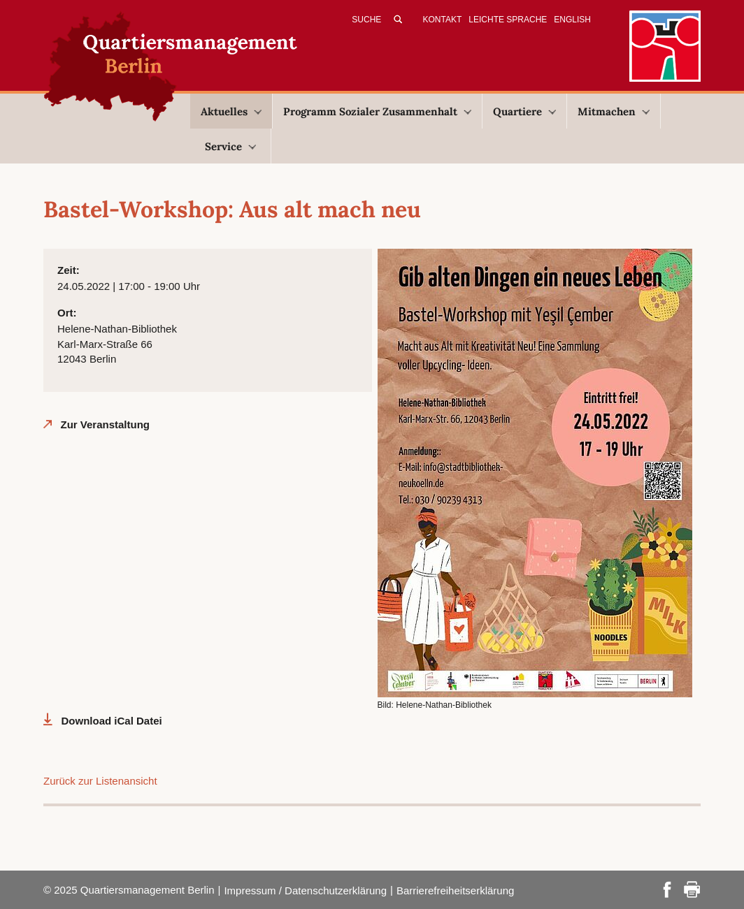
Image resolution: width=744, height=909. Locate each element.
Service (230, 146)
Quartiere (524, 111)
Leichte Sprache (507, 19)
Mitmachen (614, 111)
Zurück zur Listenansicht (100, 781)
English (572, 19)
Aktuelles (231, 111)
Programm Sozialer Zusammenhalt (377, 111)
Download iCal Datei (112, 721)
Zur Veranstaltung (105, 424)
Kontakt (442, 19)
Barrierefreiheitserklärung (455, 890)
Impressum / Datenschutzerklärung (305, 890)
